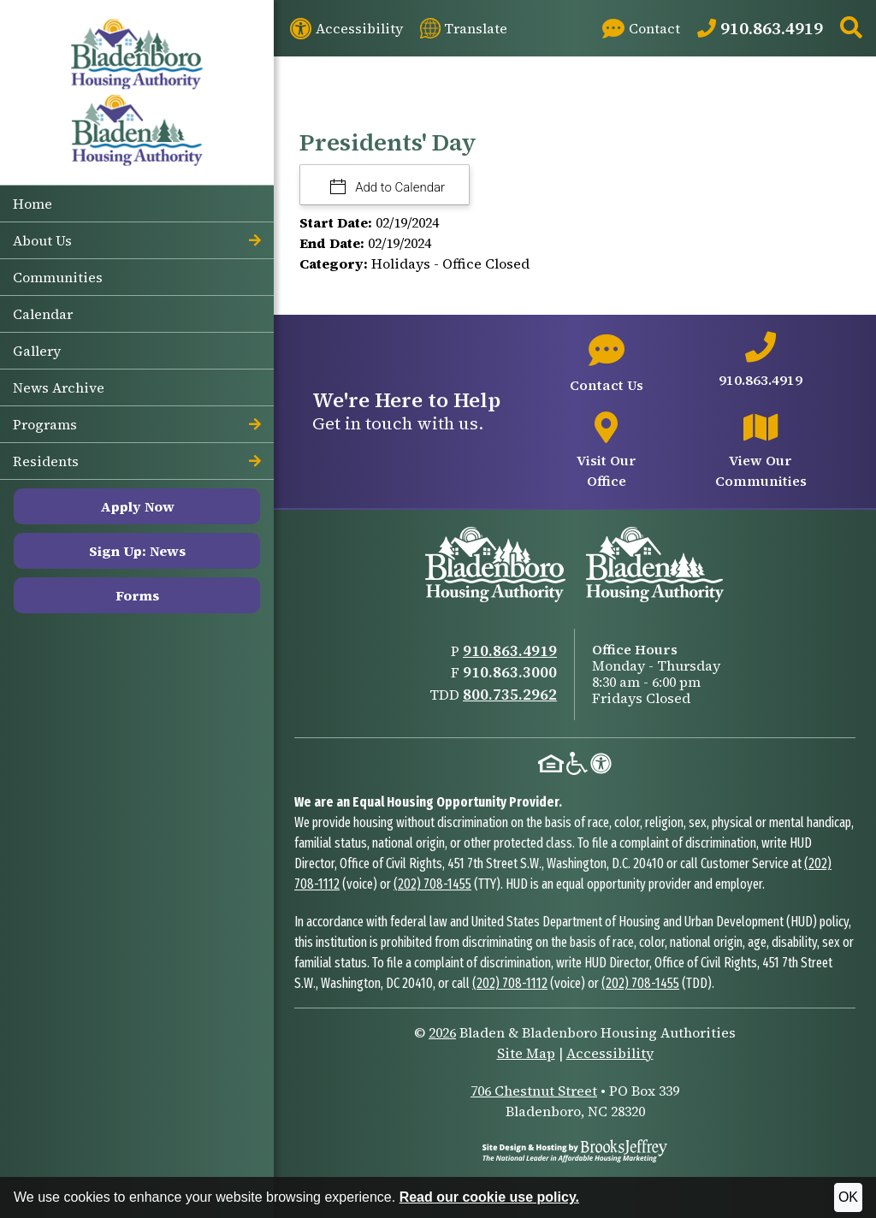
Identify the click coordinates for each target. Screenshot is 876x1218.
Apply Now (137, 506)
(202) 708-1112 (510, 983)
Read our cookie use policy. (489, 1197)
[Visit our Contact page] (641, 28)
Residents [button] (137, 461)
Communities (58, 277)
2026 (442, 1032)
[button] (851, 28)
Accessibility (610, 1053)
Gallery (37, 350)
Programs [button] (137, 424)
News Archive (58, 387)
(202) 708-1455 (432, 884)
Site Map (526, 1053)
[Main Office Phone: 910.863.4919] (760, 28)
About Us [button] (137, 240)
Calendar (43, 313)
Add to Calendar (399, 187)
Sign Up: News (137, 550)
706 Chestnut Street (534, 1090)
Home (32, 203)
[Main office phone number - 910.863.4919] (761, 361)
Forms (137, 595)
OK (848, 1197)
